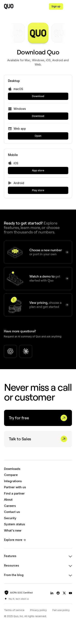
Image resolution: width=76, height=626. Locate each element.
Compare (11, 475)
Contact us (12, 512)
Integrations (13, 481)
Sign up (55, 6)
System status (14, 524)
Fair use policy (61, 610)
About (8, 499)
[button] (71, 6)
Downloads (12, 469)
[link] (38, 96)
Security (10, 518)
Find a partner (14, 493)
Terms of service (14, 610)
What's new (12, 530)
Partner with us (15, 487)
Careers (10, 506)
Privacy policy (38, 610)
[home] (8, 6)
